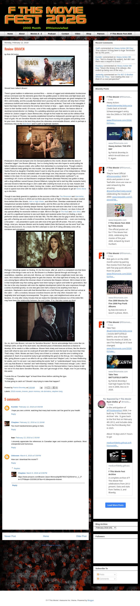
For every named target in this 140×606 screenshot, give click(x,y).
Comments (103, 579)
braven (25, 391)
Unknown (15, 456)
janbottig (99, 74)
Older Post (81, 536)
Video (77, 34)
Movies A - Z (36, 34)
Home (10, 34)
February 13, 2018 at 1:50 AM (27, 438)
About (22, 34)
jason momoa (34, 391)
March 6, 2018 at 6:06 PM (36, 473)
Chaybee (15, 422)
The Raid (64, 212)
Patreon (100, 34)
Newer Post (10, 536)
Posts (100, 574)
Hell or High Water (36, 201)
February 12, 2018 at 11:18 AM (32, 422)
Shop (88, 34)
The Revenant (65, 196)
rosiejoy (99, 66)
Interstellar (79, 196)
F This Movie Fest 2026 (121, 34)
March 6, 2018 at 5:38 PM (30, 456)
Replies (17, 468)
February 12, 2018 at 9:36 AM (31, 407)
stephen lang (57, 391)
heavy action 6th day (123, 48)
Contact (65, 34)
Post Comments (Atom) (51, 545)
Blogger (91, 600)
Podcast (52, 34)
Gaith (97, 48)
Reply (13, 414)
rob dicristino (46, 391)
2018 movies (16, 391)
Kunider (14, 407)
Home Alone (81, 189)
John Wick (76, 212)
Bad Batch (27, 124)
